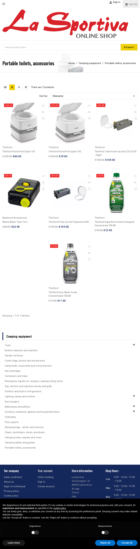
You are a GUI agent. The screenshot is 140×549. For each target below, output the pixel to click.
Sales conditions (13, 477)
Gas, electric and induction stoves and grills (28, 386)
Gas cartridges (13, 371)
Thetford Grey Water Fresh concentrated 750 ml (62, 294)
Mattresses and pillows (17, 407)
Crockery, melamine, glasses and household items (32, 412)
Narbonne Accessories (14, 218)
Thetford (7, 147)
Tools (8, 345)
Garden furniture (14, 356)
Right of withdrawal (14, 486)
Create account (46, 486)
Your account (45, 471)
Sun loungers (12, 402)
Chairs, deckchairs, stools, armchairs (25, 432)
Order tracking (45, 477)
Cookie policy (11, 496)
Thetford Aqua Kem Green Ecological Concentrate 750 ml (114, 224)
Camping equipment (19, 336)
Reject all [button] (105, 542)
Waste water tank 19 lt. (15, 222)
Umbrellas (10, 417)
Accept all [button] (127, 542)
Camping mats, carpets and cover (23, 438)
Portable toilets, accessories (20, 448)
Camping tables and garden (20, 443)
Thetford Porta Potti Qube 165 (18, 152)
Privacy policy (11, 491)
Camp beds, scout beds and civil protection (28, 366)
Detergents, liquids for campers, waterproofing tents (34, 381)
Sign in (41, 482)
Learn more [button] (14, 542)
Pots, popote (12, 422)
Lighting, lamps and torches (20, 397)
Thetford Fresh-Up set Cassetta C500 (68, 222)
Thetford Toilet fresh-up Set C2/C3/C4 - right (115, 154)
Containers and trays (16, 376)
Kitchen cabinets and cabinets (21, 350)
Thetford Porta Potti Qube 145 (64, 152)
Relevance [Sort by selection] (94, 96)
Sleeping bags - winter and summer (24, 427)
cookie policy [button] (59, 508)
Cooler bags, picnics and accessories (25, 361)
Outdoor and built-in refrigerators (23, 391)
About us (9, 482)
